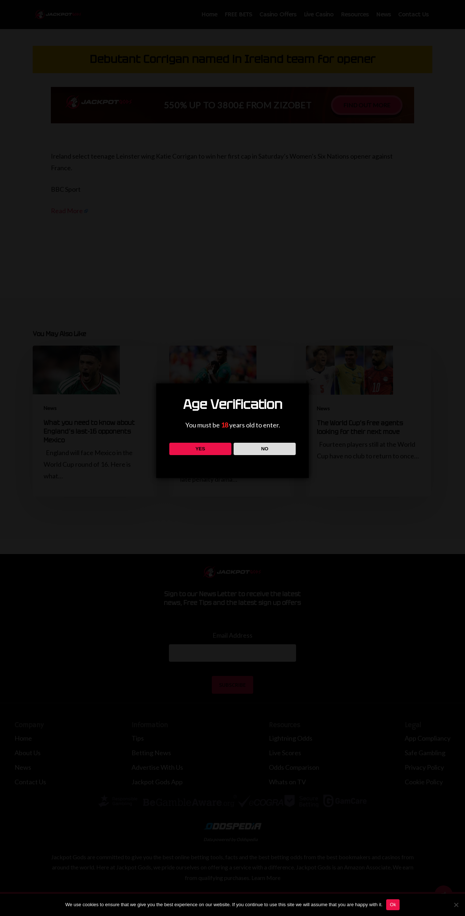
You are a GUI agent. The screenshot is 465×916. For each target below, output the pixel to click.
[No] (456, 904)
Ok (393, 904)
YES (200, 448)
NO (264, 448)
